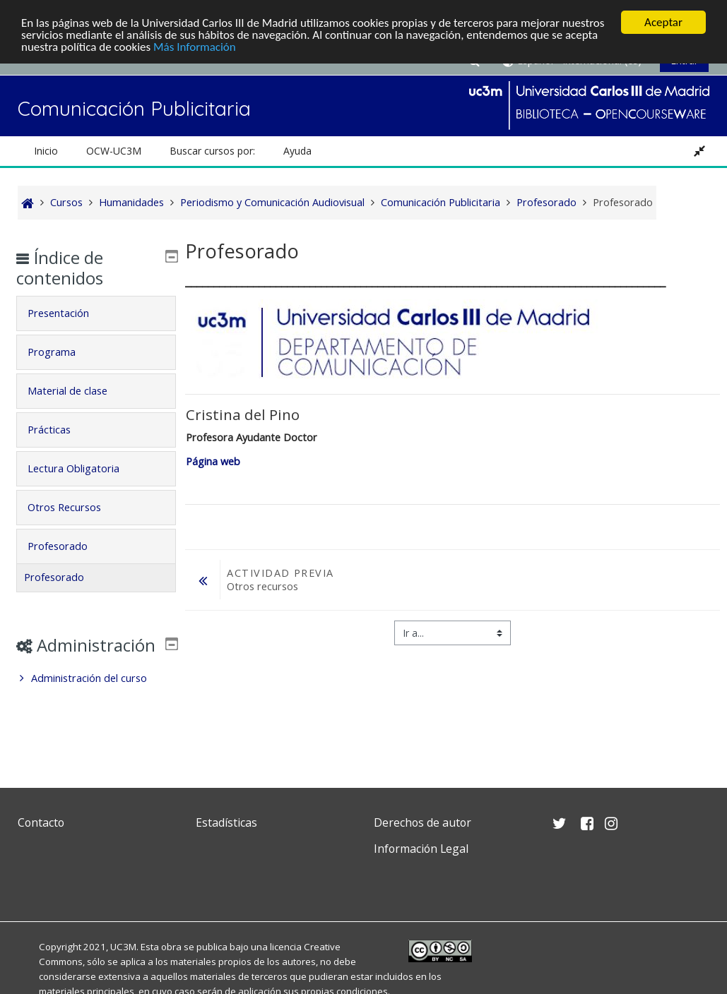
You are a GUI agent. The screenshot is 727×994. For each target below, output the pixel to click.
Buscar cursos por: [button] (212, 150)
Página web (214, 461)
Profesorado (68, 546)
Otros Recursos (75, 507)
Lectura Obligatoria (84, 468)
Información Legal (421, 848)
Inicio (46, 150)
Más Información (194, 47)
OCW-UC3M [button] (113, 150)
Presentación (69, 313)
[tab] (96, 313)
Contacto (41, 822)
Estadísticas (226, 822)
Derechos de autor (422, 822)
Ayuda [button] (297, 150)
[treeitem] (96, 699)
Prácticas (59, 429)
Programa (62, 352)
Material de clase (78, 390)
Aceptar (663, 22)
